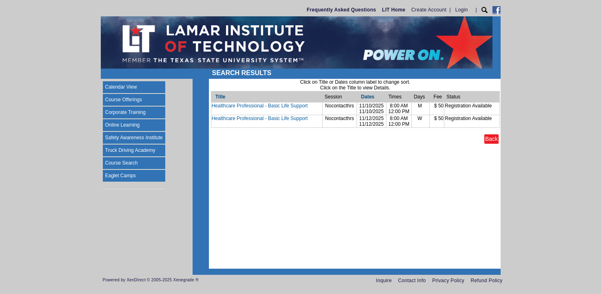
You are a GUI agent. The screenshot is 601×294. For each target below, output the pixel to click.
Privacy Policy (448, 280)
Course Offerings (123, 99)
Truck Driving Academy (130, 150)
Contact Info (412, 280)
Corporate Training (125, 112)
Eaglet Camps (120, 175)
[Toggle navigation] (108, 74)
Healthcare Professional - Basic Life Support (260, 106)
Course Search (121, 163)
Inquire (384, 280)
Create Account (428, 10)
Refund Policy (487, 280)
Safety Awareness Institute (134, 137)
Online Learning (122, 125)
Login (461, 10)
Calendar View (121, 87)
